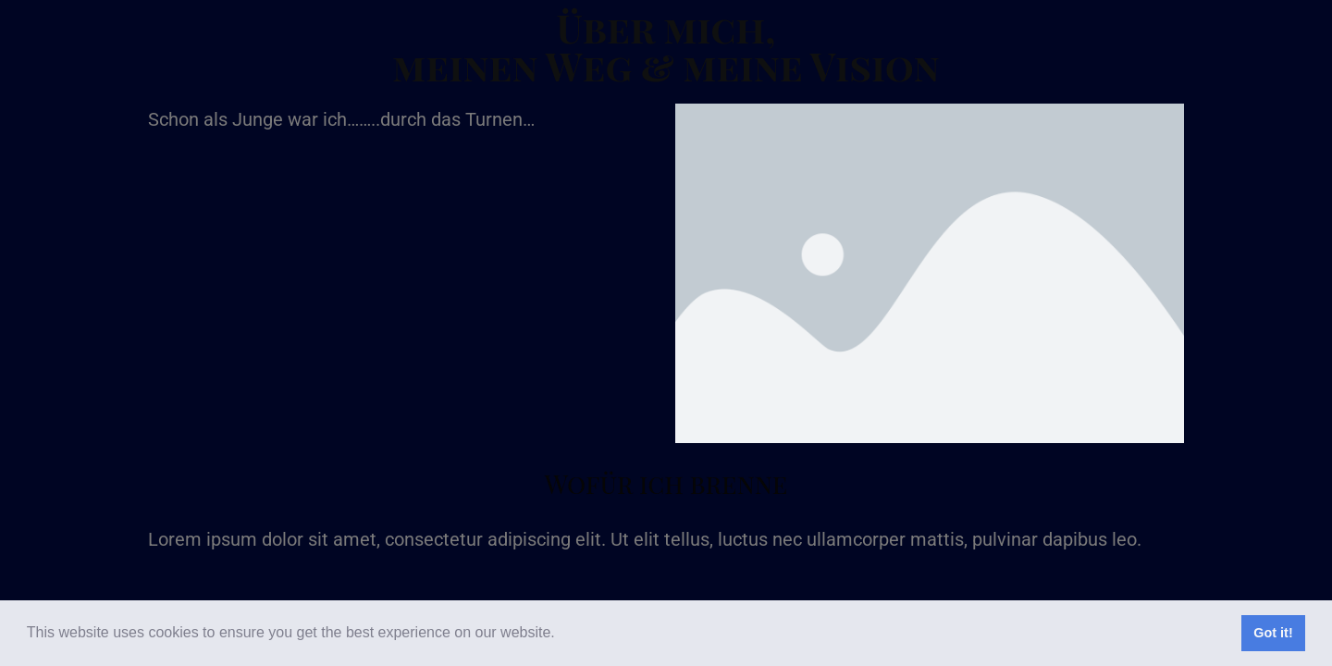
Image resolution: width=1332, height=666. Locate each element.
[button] (561, 634)
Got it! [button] (1272, 632)
